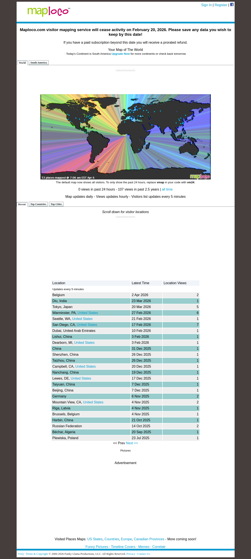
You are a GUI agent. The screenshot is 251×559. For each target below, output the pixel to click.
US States (95, 539)
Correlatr (158, 547)
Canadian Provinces (149, 539)
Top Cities (56, 204)
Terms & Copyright (37, 553)
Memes (143, 547)
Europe (126, 539)
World (22, 62)
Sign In (206, 5)
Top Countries (38, 204)
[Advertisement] (125, 81)
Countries (112, 539)
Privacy (130, 553)
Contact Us (143, 553)
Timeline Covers (123, 547)
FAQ (21, 553)
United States (87, 313)
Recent (22, 204)
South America (38, 62)
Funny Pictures (96, 547)
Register (221, 5)
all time (167, 189)
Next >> (132, 443)
